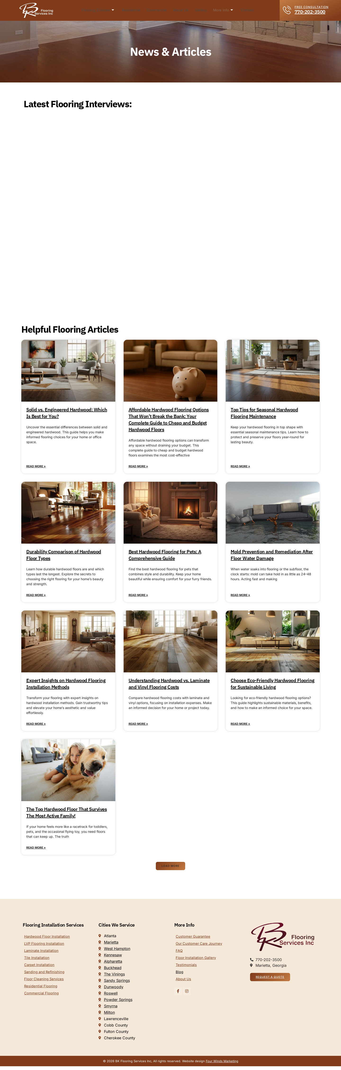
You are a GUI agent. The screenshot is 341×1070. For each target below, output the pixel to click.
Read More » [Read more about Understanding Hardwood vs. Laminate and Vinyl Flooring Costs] (138, 726)
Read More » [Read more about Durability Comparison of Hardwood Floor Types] (36, 596)
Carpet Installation (40, 970)
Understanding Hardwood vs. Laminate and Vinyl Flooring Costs (169, 685)
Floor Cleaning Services (45, 986)
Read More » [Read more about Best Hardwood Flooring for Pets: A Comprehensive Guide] (138, 596)
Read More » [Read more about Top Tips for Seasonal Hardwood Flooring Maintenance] (240, 466)
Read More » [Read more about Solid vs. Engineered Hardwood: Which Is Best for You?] (36, 466)
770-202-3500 (310, 12)
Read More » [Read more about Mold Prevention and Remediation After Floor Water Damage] (240, 596)
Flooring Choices (99, 10)
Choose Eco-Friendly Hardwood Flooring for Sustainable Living (272, 685)
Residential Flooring (41, 993)
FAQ (179, 955)
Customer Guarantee (194, 940)
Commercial (157, 10)
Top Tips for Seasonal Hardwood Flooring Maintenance (264, 412)
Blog (180, 978)
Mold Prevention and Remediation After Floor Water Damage (272, 555)
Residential (132, 10)
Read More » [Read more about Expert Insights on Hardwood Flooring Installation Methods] (36, 726)
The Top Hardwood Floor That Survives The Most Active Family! (66, 814)
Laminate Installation (42, 955)
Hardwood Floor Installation (49, 940)
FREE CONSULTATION (311, 7)
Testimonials (187, 970)
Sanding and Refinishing (45, 978)
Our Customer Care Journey (201, 948)
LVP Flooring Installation (45, 948)
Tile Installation (37, 963)
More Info (222, 10)
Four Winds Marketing (222, 1065)
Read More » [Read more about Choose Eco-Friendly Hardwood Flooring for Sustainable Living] (240, 726)
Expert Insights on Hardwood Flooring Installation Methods (65, 685)
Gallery (200, 10)
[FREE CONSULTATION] (287, 10)
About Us (181, 10)
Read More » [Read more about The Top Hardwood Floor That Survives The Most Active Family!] (36, 850)
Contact (246, 10)
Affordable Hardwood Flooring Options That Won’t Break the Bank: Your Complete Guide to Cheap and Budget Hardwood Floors (169, 419)
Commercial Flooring (43, 1001)
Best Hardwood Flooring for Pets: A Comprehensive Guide (165, 555)
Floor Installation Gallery (197, 963)
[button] (170, 869)
